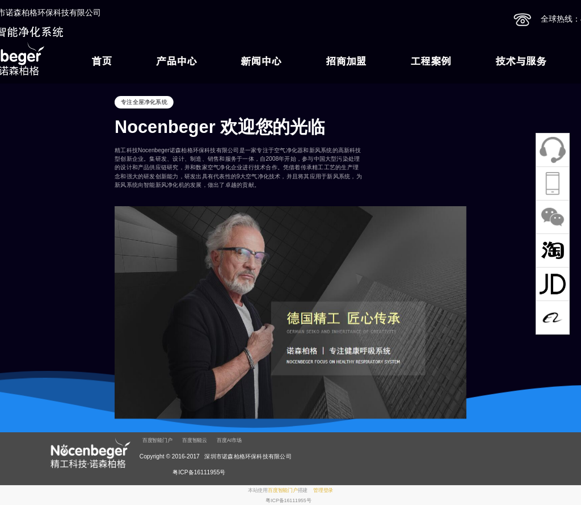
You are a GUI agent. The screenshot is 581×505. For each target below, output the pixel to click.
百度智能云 (194, 440)
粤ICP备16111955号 (288, 500)
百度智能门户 (157, 440)
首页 (101, 61)
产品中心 (176, 61)
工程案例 (430, 61)
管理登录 (323, 490)
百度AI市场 (229, 440)
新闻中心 (261, 61)
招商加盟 (346, 61)
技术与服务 (520, 61)
